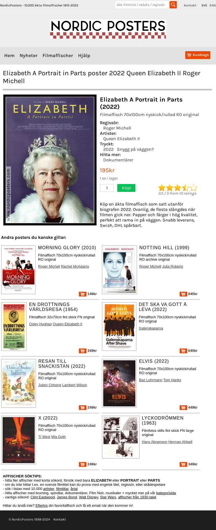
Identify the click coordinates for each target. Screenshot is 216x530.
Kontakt (190, 5)
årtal (74, 489)
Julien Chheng (49, 385)
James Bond (67, 497)
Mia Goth (58, 437)
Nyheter (28, 55)
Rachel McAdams (75, 266)
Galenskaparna (151, 328)
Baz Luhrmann (150, 380)
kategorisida (166, 493)
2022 (108, 149)
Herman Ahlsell (180, 442)
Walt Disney (88, 497)
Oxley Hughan (40, 324)
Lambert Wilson (74, 385)
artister (48, 489)
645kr (189, 350)
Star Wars (108, 497)
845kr (189, 294)
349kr (88, 350)
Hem (9, 55)
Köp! (126, 187)
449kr (189, 407)
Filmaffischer (58, 55)
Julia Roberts (172, 266)
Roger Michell (117, 128)
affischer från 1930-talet (137, 497)
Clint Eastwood (42, 497)
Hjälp (84, 55)
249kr (88, 407)
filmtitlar (62, 489)
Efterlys (42, 505)
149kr (88, 294)
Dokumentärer (118, 159)
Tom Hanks (172, 380)
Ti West (44, 437)
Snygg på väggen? (135, 149)
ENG (213, 5)
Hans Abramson (154, 442)
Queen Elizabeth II (121, 138)
